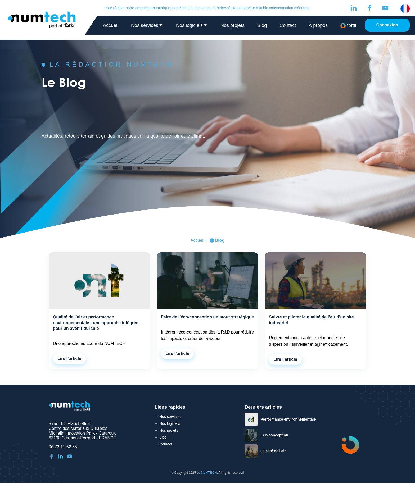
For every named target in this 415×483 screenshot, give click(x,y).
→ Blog (161, 437)
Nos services (147, 26)
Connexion (387, 25)
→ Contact (163, 444)
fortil (348, 25)
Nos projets (232, 25)
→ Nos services (168, 416)
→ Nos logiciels (167, 423)
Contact (287, 25)
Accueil (110, 25)
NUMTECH (209, 473)
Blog (262, 25)
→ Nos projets (166, 430)
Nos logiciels (192, 26)
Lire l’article (69, 358)
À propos (318, 25)
